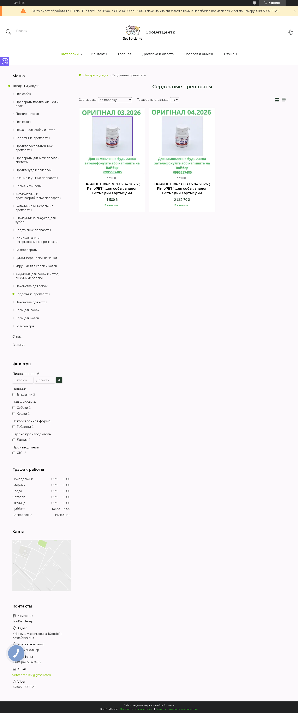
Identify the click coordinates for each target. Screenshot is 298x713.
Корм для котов (27, 318)
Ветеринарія (25, 326)
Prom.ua (169, 705)
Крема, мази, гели (29, 186)
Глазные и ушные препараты (37, 178)
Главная (125, 54)
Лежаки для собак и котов (35, 130)
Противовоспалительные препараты (34, 148)
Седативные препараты (33, 230)
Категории (70, 54)
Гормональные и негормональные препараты (37, 240)
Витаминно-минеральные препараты (34, 208)
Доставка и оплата (158, 54)
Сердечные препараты (33, 138)
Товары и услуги (96, 75)
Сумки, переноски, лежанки (36, 258)
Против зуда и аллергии (34, 170)
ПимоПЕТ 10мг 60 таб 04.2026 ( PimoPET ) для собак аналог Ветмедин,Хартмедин (182, 188)
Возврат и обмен (198, 54)
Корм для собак (27, 310)
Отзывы (230, 54)
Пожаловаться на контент (137, 709)
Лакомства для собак (32, 286)
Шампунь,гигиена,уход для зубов (36, 220)
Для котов (23, 122)
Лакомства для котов (31, 302)
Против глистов (27, 114)
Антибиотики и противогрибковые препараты (38, 196)
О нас (17, 336)
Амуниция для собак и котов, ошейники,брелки (37, 276)
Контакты (99, 54)
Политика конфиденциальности (176, 709)
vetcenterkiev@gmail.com (31, 675)
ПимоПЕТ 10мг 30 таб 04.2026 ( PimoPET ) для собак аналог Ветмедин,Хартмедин (112, 188)
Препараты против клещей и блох (37, 104)
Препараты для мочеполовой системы (37, 160)
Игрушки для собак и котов (36, 266)
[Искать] (8, 32)
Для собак (23, 94)
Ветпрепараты (26, 250)
